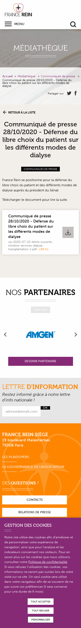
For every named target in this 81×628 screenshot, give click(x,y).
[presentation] (5, 334)
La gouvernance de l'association (33, 467)
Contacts (35, 500)
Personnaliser (40, 619)
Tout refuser (40, 610)
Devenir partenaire (40, 361)
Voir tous (40, 310)
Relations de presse (34, 512)
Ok (45, 408)
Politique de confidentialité (47, 562)
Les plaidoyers (15, 457)
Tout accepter (40, 601)
